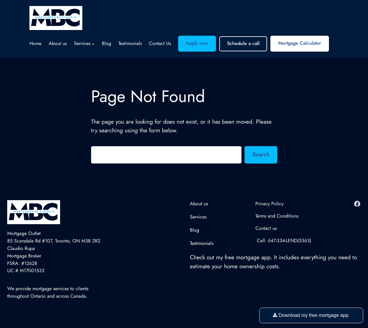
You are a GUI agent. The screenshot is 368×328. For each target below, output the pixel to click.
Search (260, 154)
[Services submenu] (93, 43)
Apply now (197, 43)
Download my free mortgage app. (311, 315)
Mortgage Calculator (299, 43)
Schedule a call (243, 43)
